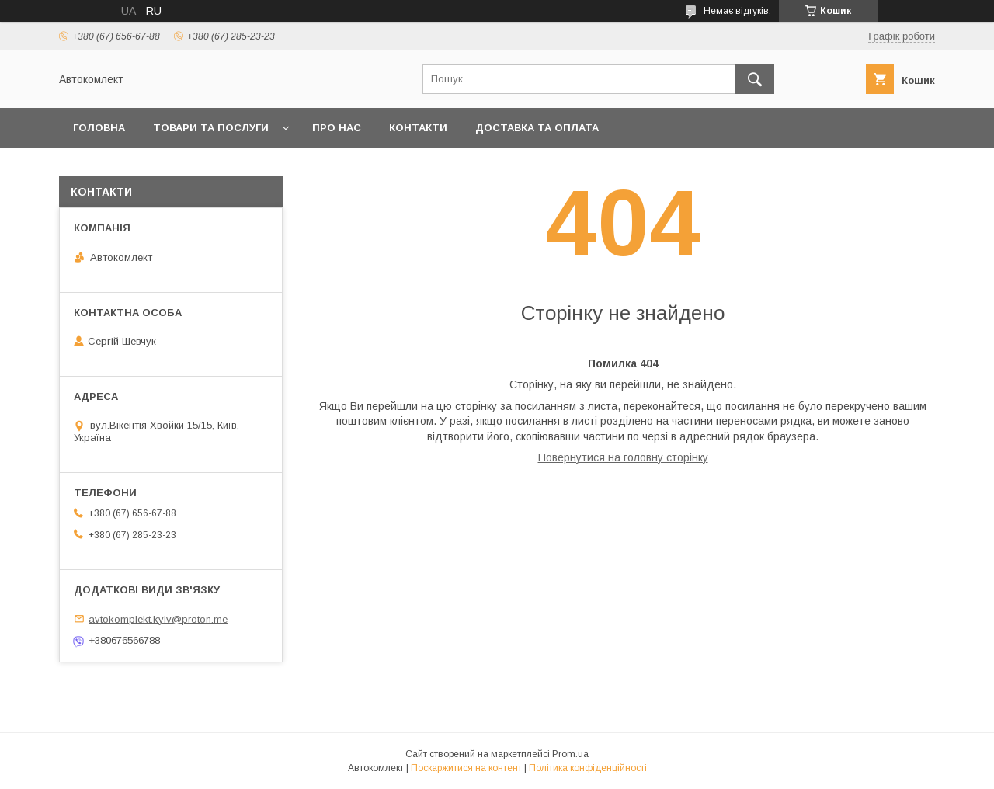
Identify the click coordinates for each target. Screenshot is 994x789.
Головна (99, 128)
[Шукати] (754, 79)
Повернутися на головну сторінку (623, 457)
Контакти (418, 128)
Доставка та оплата (537, 128)
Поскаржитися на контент (466, 768)
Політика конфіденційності (588, 768)
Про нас (336, 128)
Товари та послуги (211, 128)
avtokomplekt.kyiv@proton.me (158, 618)
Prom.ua (570, 754)
